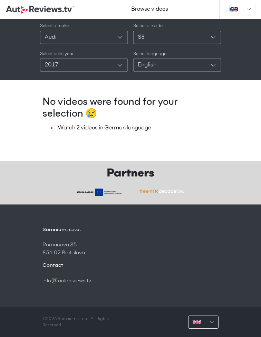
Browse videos (149, 9)
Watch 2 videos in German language (104, 128)
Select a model (148, 26)
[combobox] (84, 37)
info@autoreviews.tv (66, 280)
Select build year (57, 54)
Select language (149, 54)
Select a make (54, 26)
